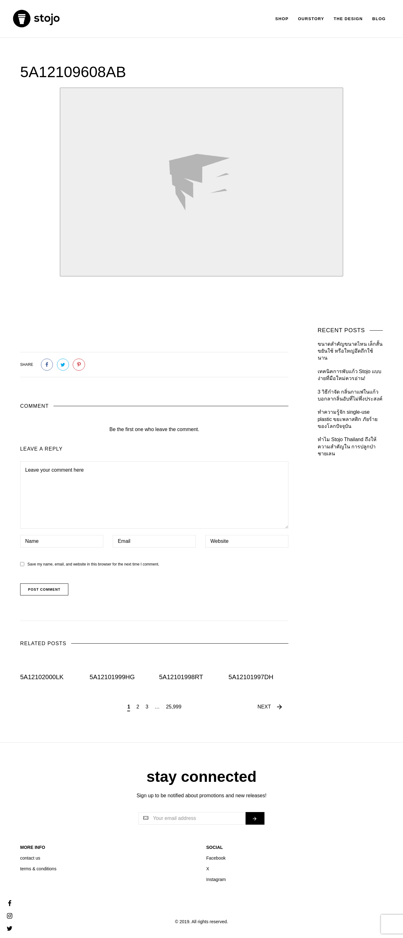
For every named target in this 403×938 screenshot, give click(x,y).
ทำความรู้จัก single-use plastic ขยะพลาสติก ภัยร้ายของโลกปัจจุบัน (347, 419)
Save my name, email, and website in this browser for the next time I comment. (93, 564)
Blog (379, 18)
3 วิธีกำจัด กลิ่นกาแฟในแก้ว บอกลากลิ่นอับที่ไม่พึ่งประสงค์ (350, 395)
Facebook (215, 858)
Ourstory (311, 18)
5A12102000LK (42, 677)
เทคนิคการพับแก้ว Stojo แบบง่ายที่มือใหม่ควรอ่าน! (349, 375)
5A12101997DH (251, 677)
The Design (348, 18)
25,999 (173, 706)
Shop (281, 18)
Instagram (216, 879)
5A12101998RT (181, 677)
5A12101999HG (112, 677)
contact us (30, 858)
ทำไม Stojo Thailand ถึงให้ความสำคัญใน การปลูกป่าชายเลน (347, 446)
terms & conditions (38, 868)
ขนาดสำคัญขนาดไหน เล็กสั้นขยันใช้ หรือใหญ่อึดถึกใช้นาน (350, 351)
